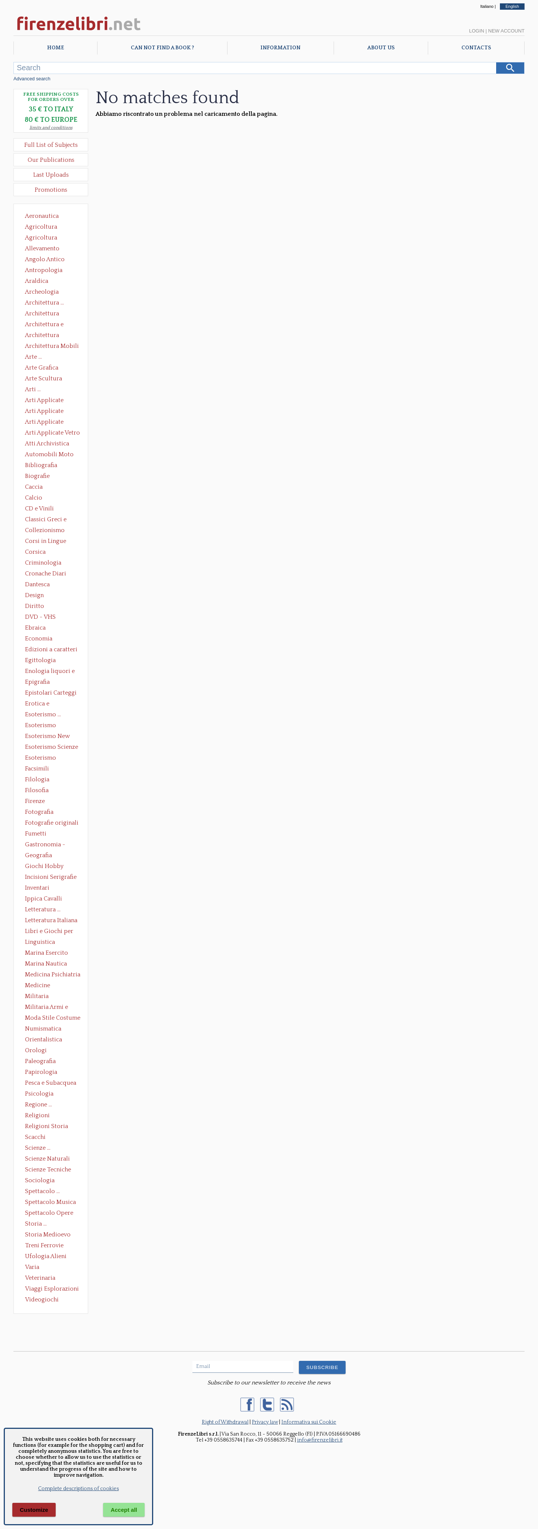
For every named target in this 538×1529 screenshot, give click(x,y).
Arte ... (33, 356)
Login (476, 31)
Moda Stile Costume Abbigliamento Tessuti (52, 1018)
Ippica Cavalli (43, 898)
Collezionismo (45, 530)
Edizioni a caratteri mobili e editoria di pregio (51, 650)
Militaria (37, 996)
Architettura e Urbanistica (44, 325)
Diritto (34, 606)
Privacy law (265, 1422)
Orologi (36, 1050)
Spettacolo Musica (50, 1202)
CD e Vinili (39, 508)
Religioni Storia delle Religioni (46, 1127)
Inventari (37, 887)
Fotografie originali (51, 822)
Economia (38, 638)
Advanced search (31, 78)
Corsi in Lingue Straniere (45, 542)
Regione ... (38, 1104)
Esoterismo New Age (47, 737)
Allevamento (42, 248)
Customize (34, 1510)
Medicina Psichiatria (52, 974)
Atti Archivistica (47, 443)
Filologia (37, 779)
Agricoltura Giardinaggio (43, 238)
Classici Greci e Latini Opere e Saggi (52, 520)
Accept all (124, 1510)
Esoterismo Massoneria (40, 726)
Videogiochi (42, 1299)
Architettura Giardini (42, 336)
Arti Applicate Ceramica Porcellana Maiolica (52, 401)
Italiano (486, 6)
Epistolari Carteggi (51, 692)
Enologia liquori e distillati (50, 672)
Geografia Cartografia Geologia (40, 856)
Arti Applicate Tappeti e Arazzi (47, 422)
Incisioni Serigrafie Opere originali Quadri (51, 878)
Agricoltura (41, 226)
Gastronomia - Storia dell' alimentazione (45, 845)
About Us (381, 48)
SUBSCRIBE (322, 1367)
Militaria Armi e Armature (46, 1008)
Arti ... (33, 389)
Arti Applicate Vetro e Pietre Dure (52, 433)
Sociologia (40, 1180)
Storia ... (36, 1223)
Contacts (476, 48)
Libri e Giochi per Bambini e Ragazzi (49, 932)
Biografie (37, 476)
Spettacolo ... (42, 1191)
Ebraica (35, 627)
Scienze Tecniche (48, 1169)
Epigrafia (37, 682)
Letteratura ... (43, 909)
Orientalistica (43, 1039)
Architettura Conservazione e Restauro (47, 314)
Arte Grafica (41, 367)
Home (55, 48)
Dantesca (37, 584)
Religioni (37, 1115)
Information (280, 48)
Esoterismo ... (43, 714)
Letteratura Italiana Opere (51, 921)
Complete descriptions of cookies (78, 1489)
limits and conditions (51, 127)
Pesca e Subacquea (50, 1082)
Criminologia (43, 562)
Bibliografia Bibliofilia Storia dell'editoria (47, 466)
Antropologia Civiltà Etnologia (48, 271)
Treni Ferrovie (44, 1245)
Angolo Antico (45, 259)
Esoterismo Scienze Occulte (51, 748)
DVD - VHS (40, 617)
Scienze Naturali (47, 1158)
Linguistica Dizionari (40, 943)
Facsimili (37, 768)
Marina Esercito (46, 952)
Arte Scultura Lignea (43, 379)
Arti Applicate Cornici (44, 412)
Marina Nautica (46, 963)
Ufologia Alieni (46, 1256)
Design (34, 595)
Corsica (35, 552)
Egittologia (40, 660)
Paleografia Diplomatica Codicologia (42, 1062)
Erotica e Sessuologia (41, 704)
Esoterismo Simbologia (41, 758)
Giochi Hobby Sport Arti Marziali (51, 867)
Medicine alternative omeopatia (40, 986)
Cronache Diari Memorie (45, 574)
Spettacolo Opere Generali (49, 1214)
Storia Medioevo (48, 1234)
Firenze (35, 801)
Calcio (33, 497)
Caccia (34, 487)
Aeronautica (42, 216)
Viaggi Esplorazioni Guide (52, 1289)
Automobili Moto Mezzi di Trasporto (51, 455)
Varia (32, 1267)
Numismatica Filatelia (43, 1029)
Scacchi (35, 1137)
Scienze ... (37, 1148)
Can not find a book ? (162, 48)
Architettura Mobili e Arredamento (52, 347)
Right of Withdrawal (225, 1422)
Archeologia (42, 291)
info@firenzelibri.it (320, 1440)
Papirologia (41, 1072)
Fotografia (39, 812)
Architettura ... (44, 302)
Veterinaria (40, 1278)
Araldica (36, 281)
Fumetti (35, 833)
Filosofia (37, 790)
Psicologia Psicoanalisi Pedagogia (41, 1094)
